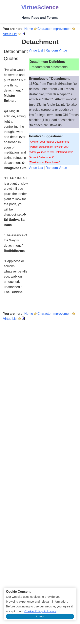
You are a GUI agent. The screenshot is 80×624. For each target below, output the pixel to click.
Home (28, 29)
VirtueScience (40, 7)
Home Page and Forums (39, 17)
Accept (40, 616)
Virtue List (10, 34)
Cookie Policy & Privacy (40, 611)
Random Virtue (56, 50)
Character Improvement (54, 29)
